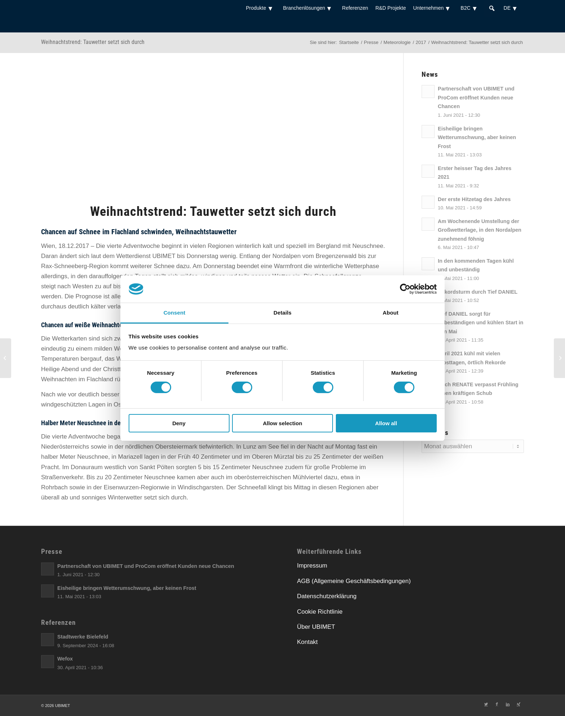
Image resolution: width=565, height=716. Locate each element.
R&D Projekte (390, 8)
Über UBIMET (316, 626)
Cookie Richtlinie (320, 611)
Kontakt (307, 642)
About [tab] (391, 313)
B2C (470, 8)
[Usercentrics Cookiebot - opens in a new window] (405, 289)
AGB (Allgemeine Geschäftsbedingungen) (354, 581)
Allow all (386, 423)
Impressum (312, 565)
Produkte (261, 8)
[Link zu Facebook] (496, 704)
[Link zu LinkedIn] (507, 704)
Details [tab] (282, 313)
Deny (179, 423)
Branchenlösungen (309, 8)
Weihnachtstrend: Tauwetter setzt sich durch (92, 42)
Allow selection (282, 423)
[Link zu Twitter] (486, 704)
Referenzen (355, 8)
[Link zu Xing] (518, 704)
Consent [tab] (175, 313)
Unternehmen (433, 8)
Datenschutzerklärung (326, 596)
